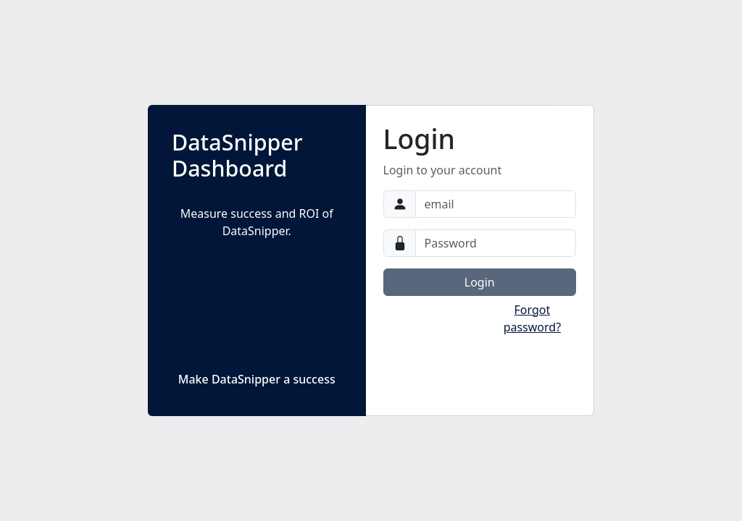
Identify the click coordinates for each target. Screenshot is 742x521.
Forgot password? (532, 318)
